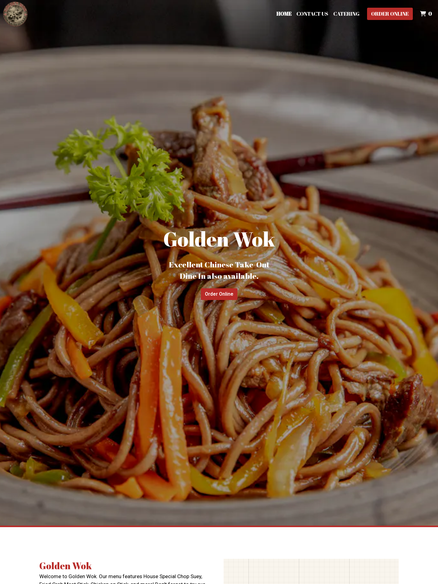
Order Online (390, 13)
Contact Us (312, 13)
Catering (346, 13)
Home (283, 13)
